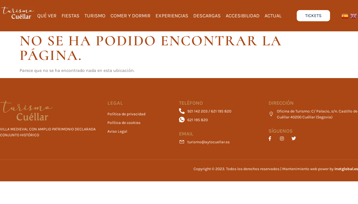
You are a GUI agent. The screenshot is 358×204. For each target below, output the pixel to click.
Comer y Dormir (130, 16)
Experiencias (172, 16)
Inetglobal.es (346, 169)
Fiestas (70, 16)
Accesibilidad (243, 16)
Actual (273, 16)
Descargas (207, 16)
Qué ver (46, 16)
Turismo (94, 16)
